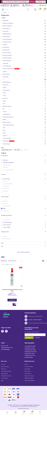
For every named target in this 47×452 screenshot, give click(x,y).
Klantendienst (28, 373)
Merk (2, 243)
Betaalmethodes (5, 366)
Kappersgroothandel (6, 371)
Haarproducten (4, 155)
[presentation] (17, 9)
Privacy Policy (37, 405)
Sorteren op (4, 260)
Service (26, 364)
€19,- (16, 149)
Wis (45, 198)
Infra (4, 208)
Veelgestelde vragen (6, 375)
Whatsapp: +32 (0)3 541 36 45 (35, 316)
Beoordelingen (4, 373)
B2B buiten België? (29, 378)
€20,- (18, 149)
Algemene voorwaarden (27, 405)
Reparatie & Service (29, 375)
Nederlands (43, 5)
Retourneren (28, 371)
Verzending (27, 369)
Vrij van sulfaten (6, 227)
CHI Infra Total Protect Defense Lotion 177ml (12, 290)
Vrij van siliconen (7, 224)
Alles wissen (26, 149)
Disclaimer (3, 369)
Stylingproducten (5, 231)
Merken (3, 17)
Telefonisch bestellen (29, 380)
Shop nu (29, 1)
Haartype (5, 160)
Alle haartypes (6, 179)
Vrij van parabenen (7, 222)
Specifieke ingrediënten (8, 162)
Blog (2, 380)
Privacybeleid (4, 378)
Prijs (2, 246)
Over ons (3, 364)
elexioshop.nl (26, 408)
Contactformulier (29, 366)
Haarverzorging (4, 196)
